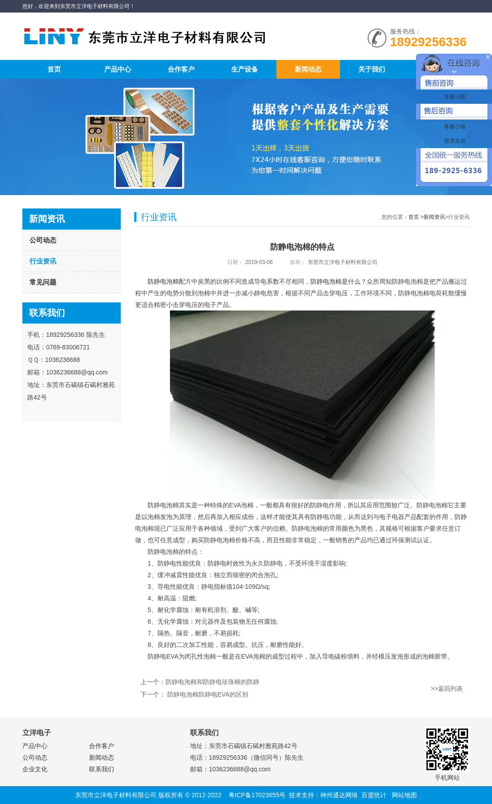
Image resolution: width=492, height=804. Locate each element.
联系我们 (101, 769)
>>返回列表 (447, 688)
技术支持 (453, 141)
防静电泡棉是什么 (335, 281)
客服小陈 (453, 97)
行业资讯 (43, 261)
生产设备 (244, 69)
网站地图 (404, 795)
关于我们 (371, 69)
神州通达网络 (339, 795)
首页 (54, 69)
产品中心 (117, 69)
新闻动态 (308, 69)
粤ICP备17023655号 (257, 795)
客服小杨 (453, 126)
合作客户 (181, 69)
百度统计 (373, 795)
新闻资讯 (434, 217)
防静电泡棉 (163, 281)
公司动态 (43, 240)
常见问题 (43, 282)
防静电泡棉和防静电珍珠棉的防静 (212, 681)
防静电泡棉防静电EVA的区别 (206, 694)
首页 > (416, 217)
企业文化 (34, 769)
